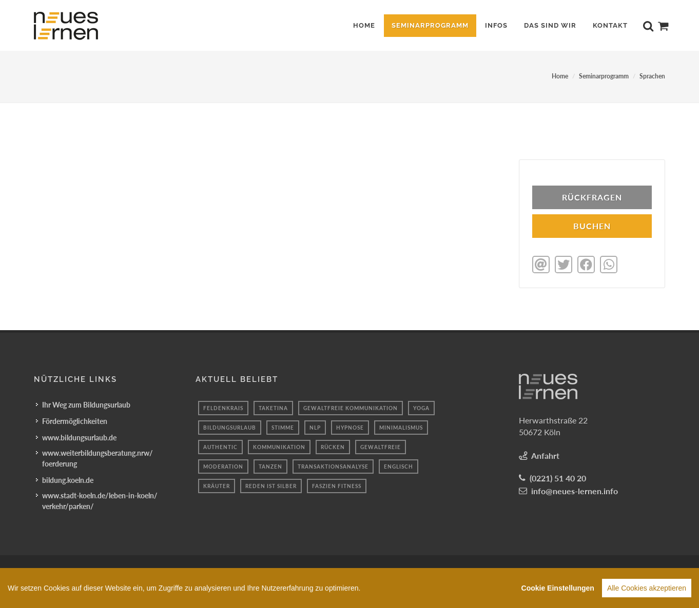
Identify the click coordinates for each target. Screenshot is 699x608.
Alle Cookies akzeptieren (646, 597)
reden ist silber (271, 485)
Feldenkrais (223, 407)
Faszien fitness (336, 485)
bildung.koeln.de (67, 479)
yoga (421, 407)
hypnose (350, 426)
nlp (315, 426)
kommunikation (279, 446)
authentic (220, 446)
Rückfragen (592, 197)
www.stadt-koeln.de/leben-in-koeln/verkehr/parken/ (100, 500)
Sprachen (652, 76)
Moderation (223, 465)
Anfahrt (545, 454)
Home (560, 76)
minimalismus (401, 426)
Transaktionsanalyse (333, 465)
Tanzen (270, 465)
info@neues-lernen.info (574, 490)
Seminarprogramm (604, 76)
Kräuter (216, 485)
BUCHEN (592, 226)
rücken (333, 446)
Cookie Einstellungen (557, 597)
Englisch (398, 465)
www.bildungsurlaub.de (79, 436)
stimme (282, 426)
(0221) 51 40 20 (558, 477)
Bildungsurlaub (229, 426)
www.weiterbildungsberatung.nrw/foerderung (97, 457)
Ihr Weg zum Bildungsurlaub (86, 403)
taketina (273, 407)
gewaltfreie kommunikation (350, 407)
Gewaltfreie (380, 446)
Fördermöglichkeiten (74, 420)
